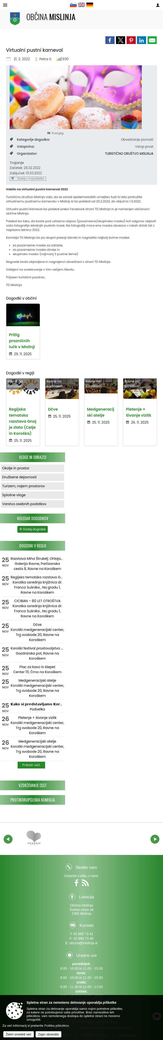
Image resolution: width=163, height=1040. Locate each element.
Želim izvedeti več (18, 1034)
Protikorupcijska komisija (32, 800)
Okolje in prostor (15, 468)
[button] (8, 839)
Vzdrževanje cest (33, 785)
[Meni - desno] (158, 5)
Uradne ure (86, 955)
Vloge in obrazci (32, 457)
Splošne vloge (14, 495)
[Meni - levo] (5, 5)
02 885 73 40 (83, 938)
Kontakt (87, 925)
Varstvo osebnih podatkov (24, 504)
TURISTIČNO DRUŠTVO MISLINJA (129, 153)
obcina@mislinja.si (83, 943)
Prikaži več (31, 765)
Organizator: (23, 153)
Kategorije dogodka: (30, 139)
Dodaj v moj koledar (27, 179)
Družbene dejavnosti (19, 477)
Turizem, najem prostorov (23, 486)
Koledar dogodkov (32, 518)
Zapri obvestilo (48, 1034)
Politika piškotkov (56, 1025)
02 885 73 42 (83, 934)
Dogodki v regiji (32, 546)
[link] (110, 40)
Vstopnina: (22, 146)
